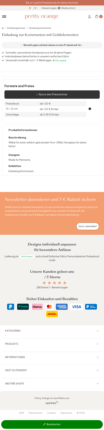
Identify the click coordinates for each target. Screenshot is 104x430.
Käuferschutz (68, 8)
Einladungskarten (16, 28)
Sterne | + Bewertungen (52, 287)
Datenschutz (35, 412)
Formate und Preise (19, 86)
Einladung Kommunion (40, 28)
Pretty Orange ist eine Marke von (52, 400)
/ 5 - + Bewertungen (45, 8)
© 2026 (81, 412)
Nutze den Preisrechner (52, 94)
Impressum (66, 412)
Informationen (15, 357)
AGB (21, 412)
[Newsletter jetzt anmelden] (87, 226)
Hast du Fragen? (16, 370)
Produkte (11, 343)
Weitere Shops (14, 383)
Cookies (51, 412)
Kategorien (12, 330)
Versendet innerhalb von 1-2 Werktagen (36, 60)
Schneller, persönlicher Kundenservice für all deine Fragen (38, 52)
